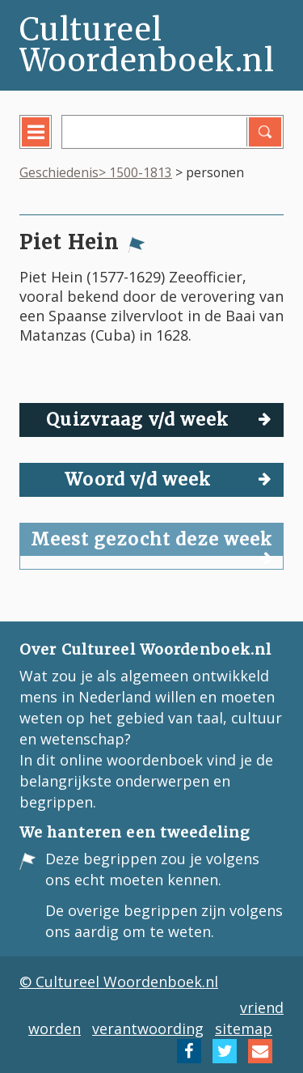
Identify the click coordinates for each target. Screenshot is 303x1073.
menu (47, 144)
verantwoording (148, 1028)
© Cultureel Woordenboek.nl (118, 981)
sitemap (243, 1028)
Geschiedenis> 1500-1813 (95, 172)
